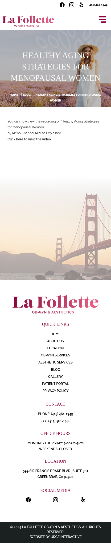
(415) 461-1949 (98, 5)
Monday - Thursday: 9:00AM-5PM (56, 443)
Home (14, 95)
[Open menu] (102, 19)
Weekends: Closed (55, 449)
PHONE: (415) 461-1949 (55, 414)
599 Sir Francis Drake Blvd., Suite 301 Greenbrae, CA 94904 (55, 474)
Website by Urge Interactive (55, 537)
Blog (27, 95)
